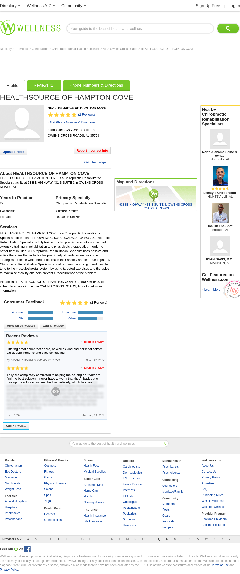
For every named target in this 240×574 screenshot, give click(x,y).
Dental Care (52, 508)
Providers (22, 49)
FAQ (204, 489)
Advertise (208, 483)
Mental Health (171, 461)
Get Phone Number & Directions (72, 122)
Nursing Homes (94, 502)
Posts (166, 509)
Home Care (91, 490)
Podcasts (168, 521)
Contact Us (209, 471)
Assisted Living (93, 484)
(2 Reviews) (86, 114)
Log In (234, 5)
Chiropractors (13, 465)
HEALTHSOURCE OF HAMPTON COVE (167, 49)
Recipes (167, 527)
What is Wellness (213, 501)
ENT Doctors (131, 478)
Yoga (47, 501)
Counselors (169, 485)
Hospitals (11, 507)
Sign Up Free (208, 5)
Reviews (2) (44, 85)
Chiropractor (40, 49)
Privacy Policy (211, 477)
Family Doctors (132, 484)
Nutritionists (12, 483)
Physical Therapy (55, 483)
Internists (129, 490)
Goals (166, 515)
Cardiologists (131, 466)
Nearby (220, 117)
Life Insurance (93, 521)
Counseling (170, 480)
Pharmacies (12, 513)
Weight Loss (13, 489)
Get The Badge (95, 162)
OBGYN (128, 496)
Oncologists (130, 502)
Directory (8, 5)
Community (71, 5)
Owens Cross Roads (124, 49)
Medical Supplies (95, 471)
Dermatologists (132, 472)
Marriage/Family (172, 491)
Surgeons (129, 519)
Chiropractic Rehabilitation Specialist (76, 49)
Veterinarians (13, 519)
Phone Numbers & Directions (96, 85)
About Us (208, 465)
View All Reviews (21, 326)
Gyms (48, 477)
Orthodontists (53, 520)
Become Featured (213, 525)
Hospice (89, 496)
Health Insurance (95, 515)
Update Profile (13, 152)
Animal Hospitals (16, 501)
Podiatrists (130, 513)
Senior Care (92, 479)
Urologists (129, 525)
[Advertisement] (89, 64)
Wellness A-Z (39, 5)
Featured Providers (214, 519)
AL (105, 49)
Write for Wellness (213, 506)
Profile (12, 85)
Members (168, 504)
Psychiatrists (170, 466)
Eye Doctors (13, 471)
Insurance (91, 509)
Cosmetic (50, 465)
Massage (11, 477)
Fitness (49, 471)
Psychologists (171, 472)
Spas (47, 495)
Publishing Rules (212, 495)
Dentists (49, 514)
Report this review (93, 341)
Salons (48, 489)
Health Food (91, 465)
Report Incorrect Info (92, 150)
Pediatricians (131, 507)
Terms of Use (220, 565)
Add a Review (53, 326)
